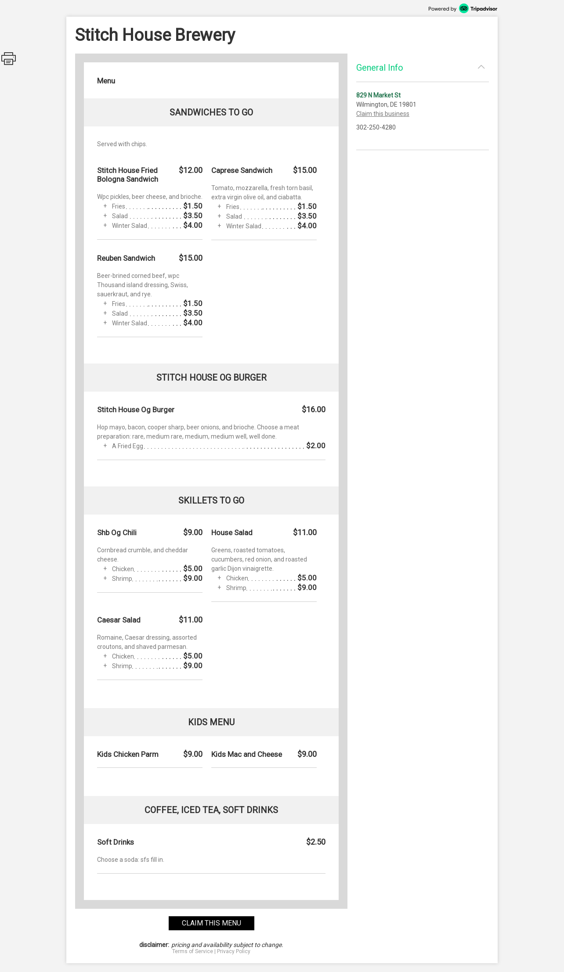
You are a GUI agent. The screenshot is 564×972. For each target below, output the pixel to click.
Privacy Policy (233, 951)
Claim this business (382, 113)
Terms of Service (192, 951)
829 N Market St (378, 95)
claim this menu (211, 923)
